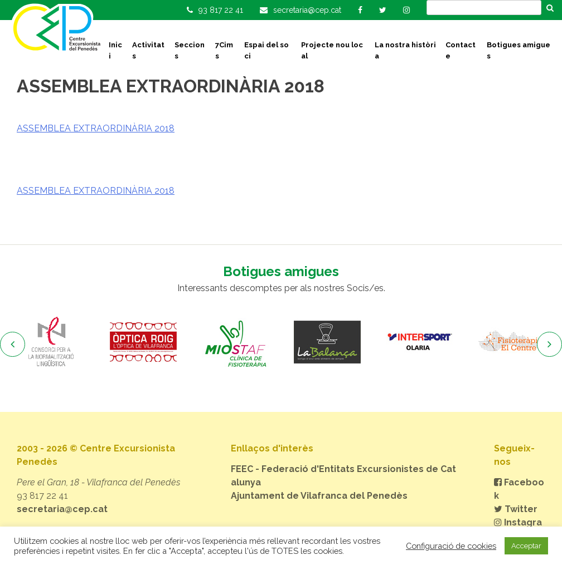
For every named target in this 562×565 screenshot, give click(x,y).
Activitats (148, 50)
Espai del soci (266, 50)
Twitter (515, 509)
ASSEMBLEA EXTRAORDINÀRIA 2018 (96, 128)
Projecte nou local (332, 50)
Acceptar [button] (526, 546)
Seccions (190, 50)
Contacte (460, 50)
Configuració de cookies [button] (451, 546)
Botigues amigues (518, 50)
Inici (115, 50)
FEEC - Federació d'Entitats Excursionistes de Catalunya (343, 476)
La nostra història (405, 50)
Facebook (519, 489)
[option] (51, 342)
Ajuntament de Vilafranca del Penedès (319, 495)
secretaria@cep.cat (62, 509)
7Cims (224, 50)
